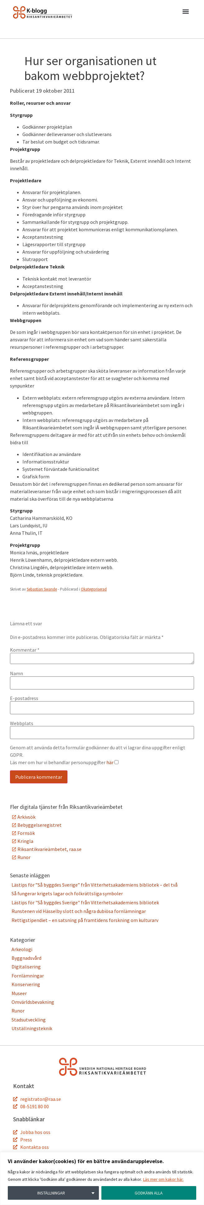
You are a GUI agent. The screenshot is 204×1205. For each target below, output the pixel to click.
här (110, 762)
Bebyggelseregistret (39, 825)
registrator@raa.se (40, 1099)
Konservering (26, 984)
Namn (16, 673)
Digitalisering (26, 967)
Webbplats (21, 723)
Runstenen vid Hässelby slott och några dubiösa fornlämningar (79, 911)
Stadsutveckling (29, 1020)
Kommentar (24, 649)
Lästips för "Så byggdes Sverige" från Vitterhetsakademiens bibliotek (85, 902)
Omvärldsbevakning (33, 1002)
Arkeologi (22, 949)
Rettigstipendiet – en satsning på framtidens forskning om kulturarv (85, 920)
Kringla (25, 841)
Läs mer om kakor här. (163, 1179)
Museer (19, 993)
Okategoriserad (94, 589)
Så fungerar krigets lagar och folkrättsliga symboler (67, 893)
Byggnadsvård (26, 958)
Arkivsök (26, 817)
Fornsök (26, 833)
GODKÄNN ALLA (149, 1193)
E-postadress (24, 698)
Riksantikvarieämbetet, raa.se (49, 849)
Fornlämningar (28, 975)
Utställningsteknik (32, 1028)
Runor (23, 857)
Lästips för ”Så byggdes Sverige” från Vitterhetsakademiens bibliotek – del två (95, 885)
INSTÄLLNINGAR (51, 1193)
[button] (185, 13)
